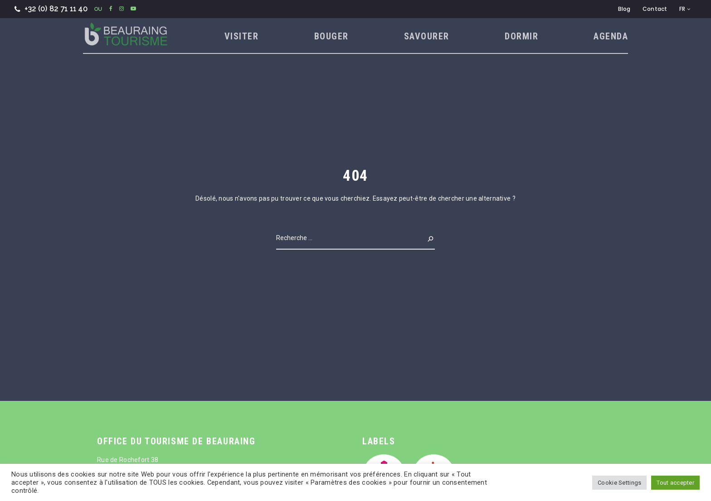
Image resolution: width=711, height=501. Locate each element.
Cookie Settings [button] (619, 482)
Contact (655, 9)
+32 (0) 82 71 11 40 (51, 9)
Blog (624, 9)
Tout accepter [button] (675, 482)
